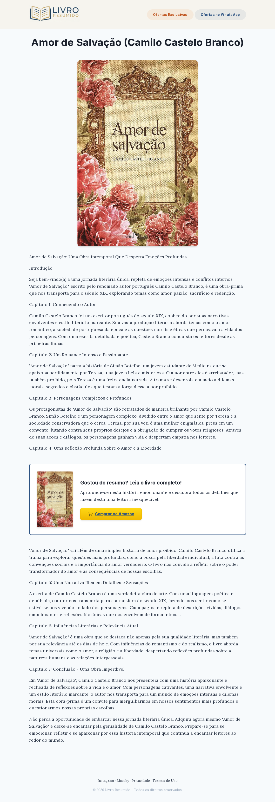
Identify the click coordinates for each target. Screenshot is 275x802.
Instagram (106, 780)
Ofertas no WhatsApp (220, 15)
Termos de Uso (165, 780)
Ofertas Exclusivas (170, 15)
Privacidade (141, 780)
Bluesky (123, 780)
